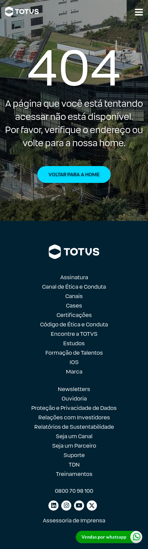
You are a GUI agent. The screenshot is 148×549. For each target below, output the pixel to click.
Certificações (74, 315)
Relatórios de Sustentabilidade (74, 427)
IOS (74, 362)
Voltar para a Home (74, 174)
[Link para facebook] (92, 505)
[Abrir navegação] (139, 12)
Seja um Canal (74, 436)
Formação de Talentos (74, 353)
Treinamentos (74, 474)
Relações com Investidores (74, 417)
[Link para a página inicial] (22, 12)
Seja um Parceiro (74, 446)
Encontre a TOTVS (74, 334)
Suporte (74, 455)
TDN (74, 464)
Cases (74, 305)
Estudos (74, 343)
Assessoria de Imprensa (74, 520)
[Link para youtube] (79, 505)
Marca (74, 371)
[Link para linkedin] (53, 505)
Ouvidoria (74, 398)
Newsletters (74, 389)
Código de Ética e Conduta (74, 324)
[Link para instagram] (66, 505)
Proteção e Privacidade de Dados (74, 408)
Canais (74, 296)
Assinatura (74, 277)
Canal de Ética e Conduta (74, 287)
